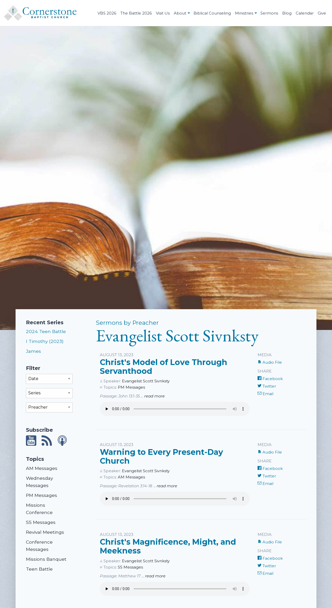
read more (154, 396)
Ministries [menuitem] (244, 13)
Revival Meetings (45, 532)
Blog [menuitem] (287, 13)
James (33, 351)
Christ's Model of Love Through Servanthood (163, 366)
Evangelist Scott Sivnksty (146, 381)
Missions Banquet (46, 559)
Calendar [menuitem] (305, 13)
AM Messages (41, 468)
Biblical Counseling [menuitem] (212, 13)
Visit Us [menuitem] (163, 13)
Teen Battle (39, 569)
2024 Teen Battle (46, 331)
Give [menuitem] (322, 13)
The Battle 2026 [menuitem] (136, 13)
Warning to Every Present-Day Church (161, 456)
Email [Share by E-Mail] (265, 393)
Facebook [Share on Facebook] (270, 378)
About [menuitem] (180, 13)
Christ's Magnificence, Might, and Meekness (168, 546)
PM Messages (41, 495)
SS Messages (41, 522)
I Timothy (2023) (45, 341)
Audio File (270, 362)
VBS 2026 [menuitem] (107, 13)
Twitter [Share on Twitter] (267, 386)
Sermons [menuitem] (269, 13)
